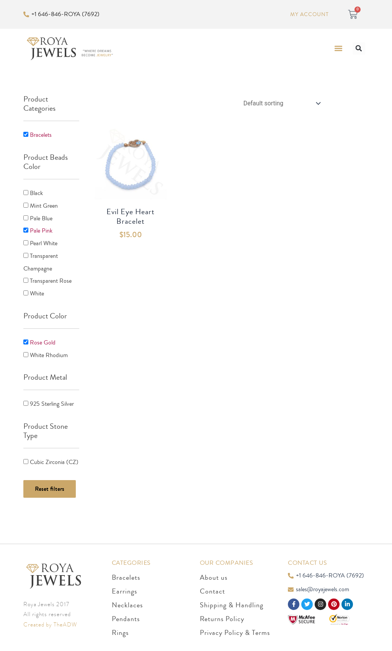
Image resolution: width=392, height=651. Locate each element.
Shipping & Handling (231, 601)
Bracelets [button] (41, 135)
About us (213, 574)
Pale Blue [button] (41, 217)
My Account (309, 14)
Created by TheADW (50, 621)
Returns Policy (222, 615)
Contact (212, 587)
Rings (120, 629)
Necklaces (127, 601)
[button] (338, 48)
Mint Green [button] (44, 205)
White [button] (37, 291)
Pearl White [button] (43, 242)
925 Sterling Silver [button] (52, 400)
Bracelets (126, 574)
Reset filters (49, 484)
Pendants (126, 615)
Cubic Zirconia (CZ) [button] (54, 458)
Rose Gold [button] (43, 339)
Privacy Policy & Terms (235, 629)
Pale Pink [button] (41, 229)
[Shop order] (280, 103)
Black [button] (36, 193)
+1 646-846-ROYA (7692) (65, 14)
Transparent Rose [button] (51, 278)
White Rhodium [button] (49, 352)
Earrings (124, 587)
